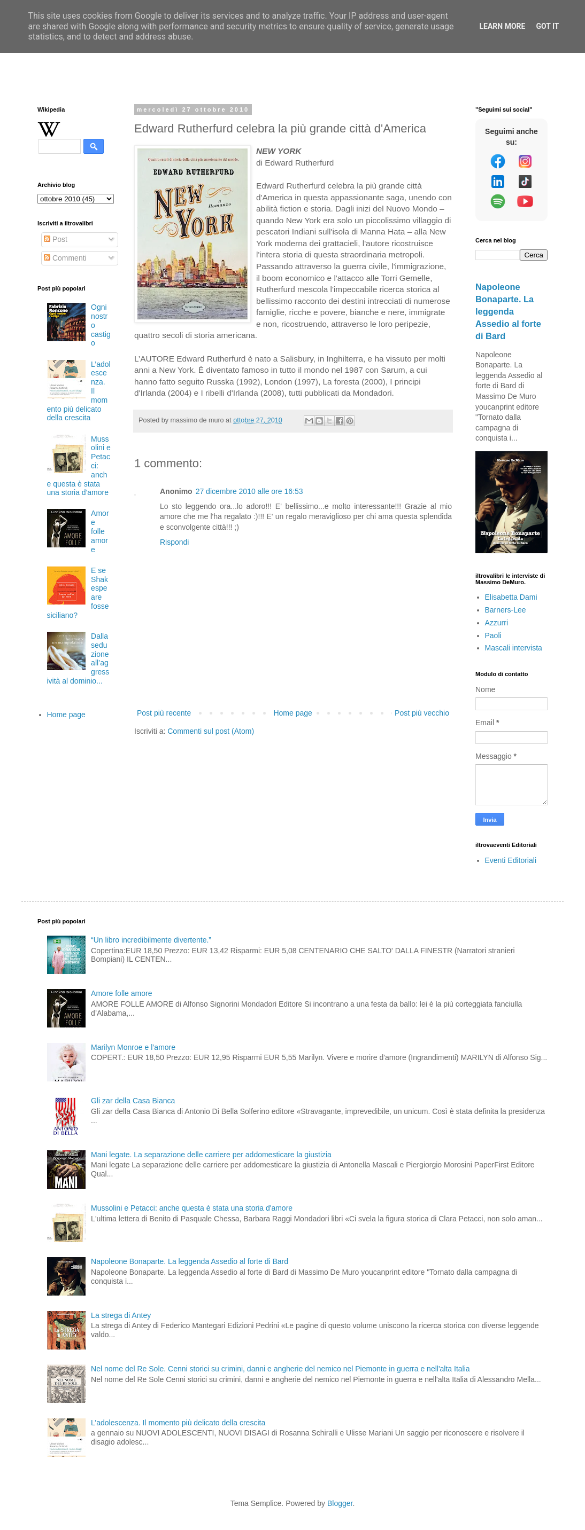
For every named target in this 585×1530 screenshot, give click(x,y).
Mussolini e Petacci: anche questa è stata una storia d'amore (191, 1208)
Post (55, 239)
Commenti (65, 258)
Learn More (502, 26)
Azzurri (497, 622)
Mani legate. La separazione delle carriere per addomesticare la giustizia (211, 1154)
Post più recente (164, 713)
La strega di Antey (121, 1315)
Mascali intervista (513, 648)
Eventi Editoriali (511, 860)
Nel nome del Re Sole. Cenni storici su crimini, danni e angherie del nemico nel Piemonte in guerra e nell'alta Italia (280, 1368)
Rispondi (174, 542)
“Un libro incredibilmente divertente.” (151, 940)
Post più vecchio (422, 713)
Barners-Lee (505, 610)
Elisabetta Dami (511, 597)
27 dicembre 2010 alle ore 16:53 (249, 491)
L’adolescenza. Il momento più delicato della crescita (178, 1422)
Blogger (339, 1503)
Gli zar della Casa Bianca (133, 1100)
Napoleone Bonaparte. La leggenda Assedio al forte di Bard (508, 311)
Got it (547, 26)
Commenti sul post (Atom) (210, 731)
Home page (292, 713)
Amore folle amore (100, 531)
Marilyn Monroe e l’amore (133, 1047)
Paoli (493, 635)
